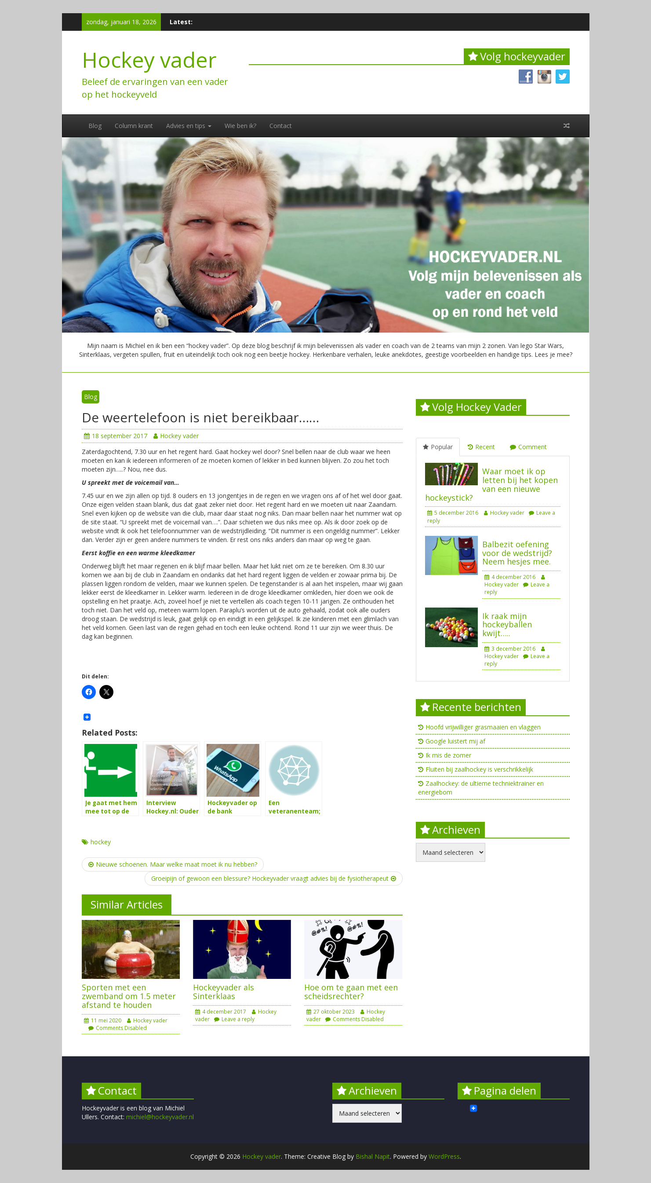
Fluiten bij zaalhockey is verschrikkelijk (479, 769)
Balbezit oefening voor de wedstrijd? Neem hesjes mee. (517, 553)
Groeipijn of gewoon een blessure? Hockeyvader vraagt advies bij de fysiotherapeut (273, 878)
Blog (95, 125)
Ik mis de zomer (448, 755)
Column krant (134, 125)
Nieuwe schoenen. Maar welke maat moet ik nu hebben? (172, 864)
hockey (101, 842)
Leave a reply (234, 1019)
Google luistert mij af (455, 741)
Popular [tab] (438, 447)
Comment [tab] (528, 447)
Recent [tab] (481, 447)
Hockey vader (149, 59)
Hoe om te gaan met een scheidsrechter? (351, 991)
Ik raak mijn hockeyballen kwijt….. (507, 625)
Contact (280, 125)
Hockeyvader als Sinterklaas (223, 991)
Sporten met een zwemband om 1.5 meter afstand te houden (129, 996)
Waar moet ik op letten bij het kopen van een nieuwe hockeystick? (491, 484)
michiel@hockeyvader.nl (160, 1117)
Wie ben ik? (240, 125)
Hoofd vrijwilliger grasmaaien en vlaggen (483, 727)
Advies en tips (188, 125)
